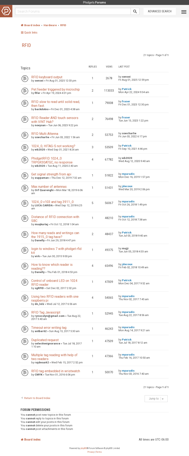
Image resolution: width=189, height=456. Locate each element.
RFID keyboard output (46, 77)
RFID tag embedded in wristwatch (55, 371)
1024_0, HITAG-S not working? (53, 146)
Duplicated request (45, 340)
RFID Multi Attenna (44, 134)
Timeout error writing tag (48, 328)
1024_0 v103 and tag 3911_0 (52, 202)
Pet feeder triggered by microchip (55, 89)
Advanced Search (160, 11)
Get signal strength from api (51, 174)
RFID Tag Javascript (45, 312)
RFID (26, 45)
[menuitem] (90, 452)
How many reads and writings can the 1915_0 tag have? (55, 235)
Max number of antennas (49, 187)
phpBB (83, 448)
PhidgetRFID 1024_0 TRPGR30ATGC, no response (52, 160)
